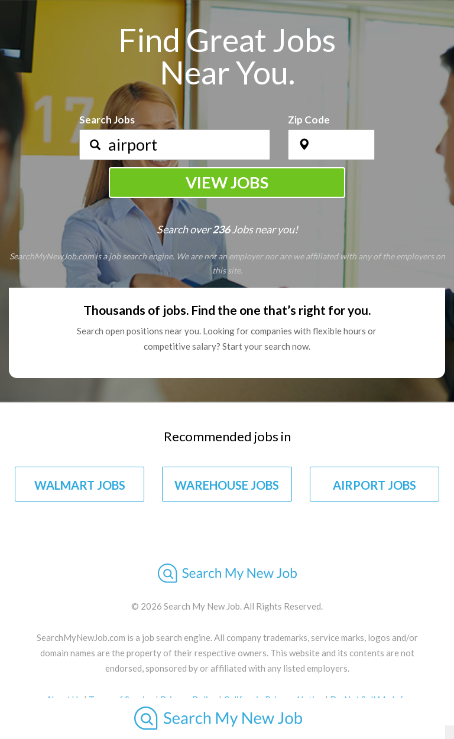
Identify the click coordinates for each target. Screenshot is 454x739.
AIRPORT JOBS (374, 485)
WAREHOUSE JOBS (226, 485)
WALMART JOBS (79, 485)
